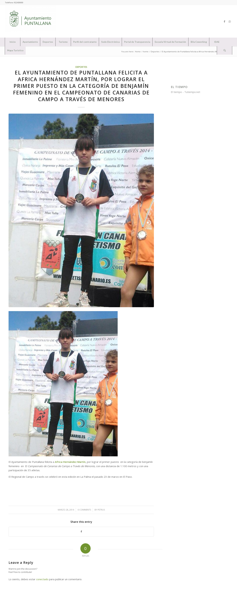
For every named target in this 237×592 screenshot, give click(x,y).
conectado (42, 579)
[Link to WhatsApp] (229, 21)
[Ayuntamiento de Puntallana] (30, 21)
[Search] (224, 50)
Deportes (81, 67)
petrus (101, 509)
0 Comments (84, 509)
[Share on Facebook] (81, 531)
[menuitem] (12, 42)
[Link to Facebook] (224, 21)
